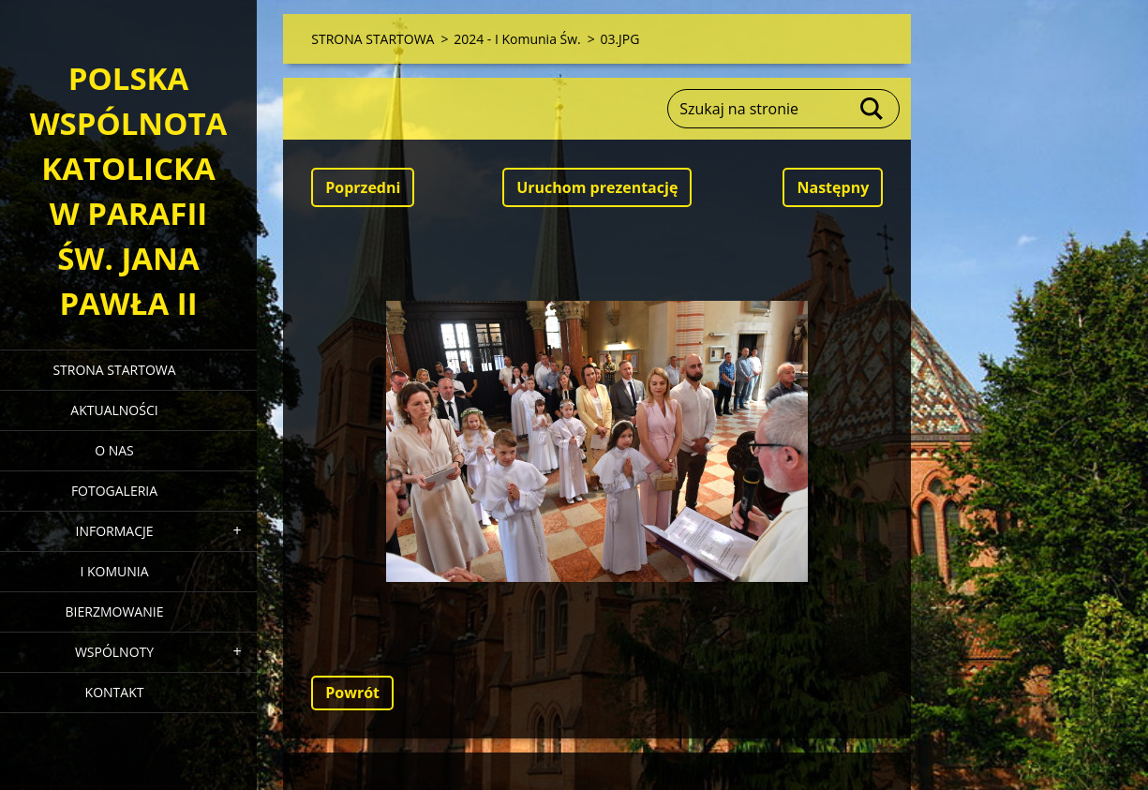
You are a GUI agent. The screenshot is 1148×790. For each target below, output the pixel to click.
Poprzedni (362, 187)
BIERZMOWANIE (115, 611)
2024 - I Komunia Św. (517, 39)
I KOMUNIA (114, 571)
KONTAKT (114, 692)
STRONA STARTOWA (113, 370)
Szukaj (872, 109)
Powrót (352, 692)
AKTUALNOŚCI (113, 410)
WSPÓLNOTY (114, 652)
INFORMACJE (114, 531)
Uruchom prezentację (597, 187)
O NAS (114, 450)
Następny (833, 187)
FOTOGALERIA (114, 490)
